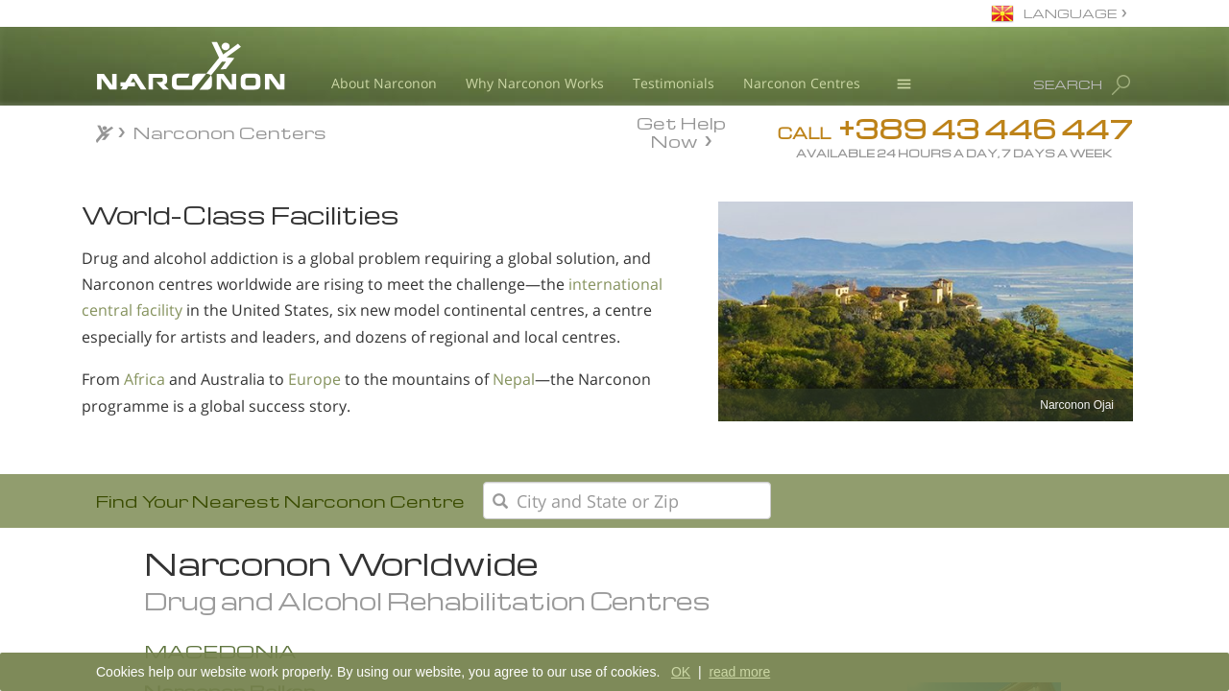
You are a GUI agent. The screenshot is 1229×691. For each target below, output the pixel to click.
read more (739, 671)
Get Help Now (681, 130)
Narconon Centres (801, 83)
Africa (144, 379)
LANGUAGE (1070, 13)
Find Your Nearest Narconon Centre (280, 500)
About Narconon (384, 83)
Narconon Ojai (1077, 405)
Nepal (514, 379)
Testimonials (673, 83)
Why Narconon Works (535, 83)
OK (680, 671)
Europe (314, 379)
